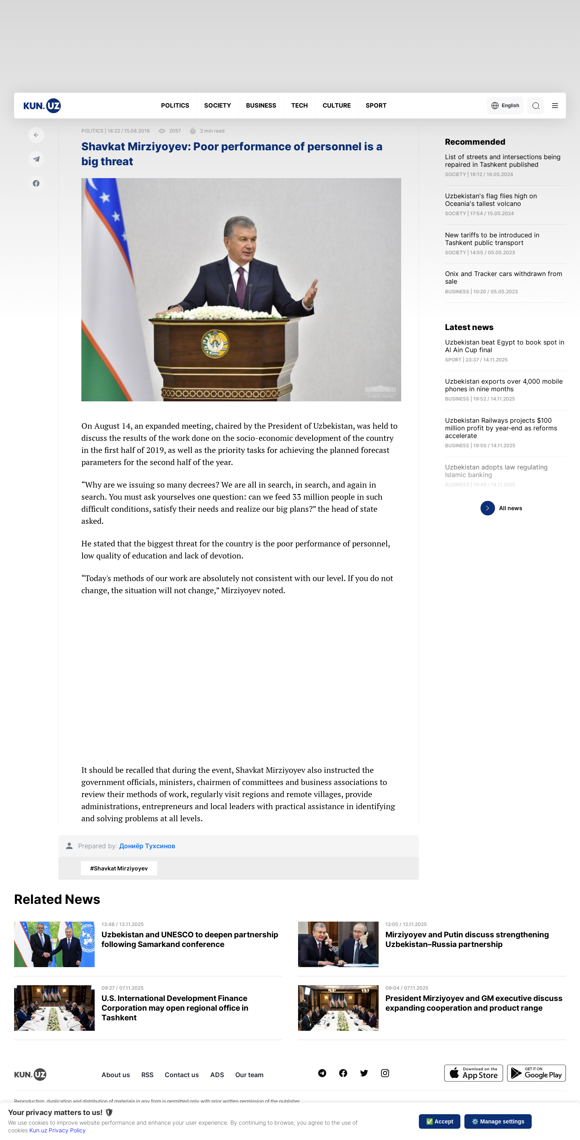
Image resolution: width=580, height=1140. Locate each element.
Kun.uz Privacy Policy (57, 1130)
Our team (249, 1075)
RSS (147, 1075)
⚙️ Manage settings (498, 1121)
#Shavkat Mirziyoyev (119, 868)
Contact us (182, 1075)
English (505, 106)
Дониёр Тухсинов (147, 846)
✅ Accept (439, 1121)
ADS (217, 1075)
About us (116, 1075)
